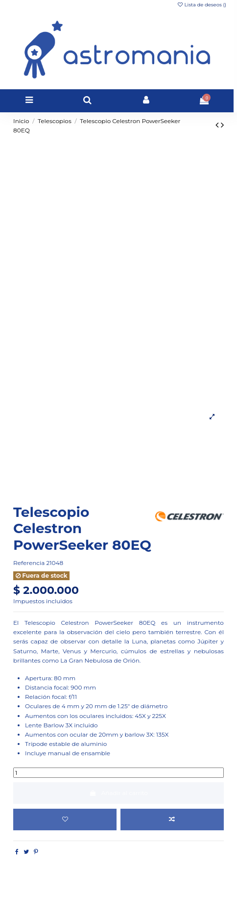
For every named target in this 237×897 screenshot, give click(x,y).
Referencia (29, 562)
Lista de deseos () (201, 4)
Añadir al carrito (118, 792)
